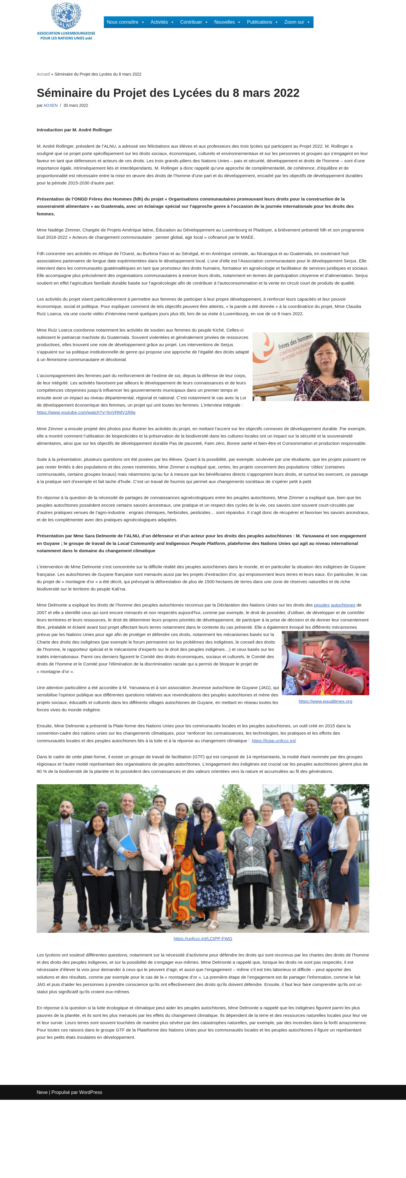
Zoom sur (297, 22)
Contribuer (194, 22)
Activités (163, 22)
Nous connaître (126, 22)
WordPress (90, 1170)
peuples (333, 657)
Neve (42, 1170)
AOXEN (51, 105)
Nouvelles (227, 22)
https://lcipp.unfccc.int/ (283, 801)
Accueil (43, 74)
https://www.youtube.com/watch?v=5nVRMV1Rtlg (133, 438)
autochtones (355, 657)
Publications (263, 22)
